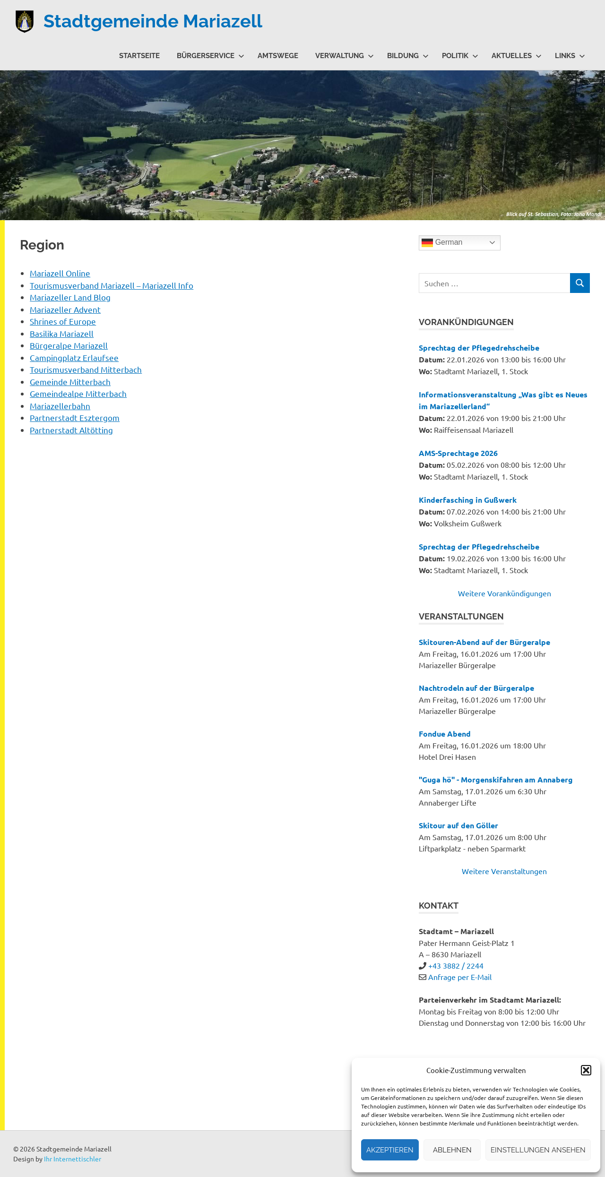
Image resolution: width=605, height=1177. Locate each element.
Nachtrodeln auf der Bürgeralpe (476, 688)
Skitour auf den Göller (458, 825)
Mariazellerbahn (60, 406)
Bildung (408, 56)
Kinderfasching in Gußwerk (468, 500)
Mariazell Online (60, 273)
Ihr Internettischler (72, 1158)
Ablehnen (452, 1150)
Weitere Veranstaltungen (504, 871)
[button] (586, 1070)
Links (570, 56)
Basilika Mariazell (62, 333)
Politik (460, 56)
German (442, 243)
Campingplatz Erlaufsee (74, 357)
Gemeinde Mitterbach (70, 382)
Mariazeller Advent (65, 309)
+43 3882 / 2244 (456, 965)
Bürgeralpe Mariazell (69, 345)
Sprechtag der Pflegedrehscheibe (479, 347)
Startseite (139, 56)
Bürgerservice (210, 56)
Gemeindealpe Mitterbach (78, 393)
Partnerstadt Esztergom (75, 417)
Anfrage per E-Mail (460, 976)
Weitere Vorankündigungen (504, 593)
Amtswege (278, 56)
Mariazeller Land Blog (70, 297)
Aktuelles (517, 56)
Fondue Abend (445, 734)
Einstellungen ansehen (538, 1150)
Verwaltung (344, 56)
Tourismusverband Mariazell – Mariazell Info (111, 285)
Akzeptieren (390, 1150)
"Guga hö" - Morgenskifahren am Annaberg (496, 779)
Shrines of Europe (63, 321)
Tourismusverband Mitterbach (86, 369)
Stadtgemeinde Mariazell (152, 21)
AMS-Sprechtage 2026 (458, 453)
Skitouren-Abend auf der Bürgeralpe (484, 642)
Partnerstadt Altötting (71, 430)
